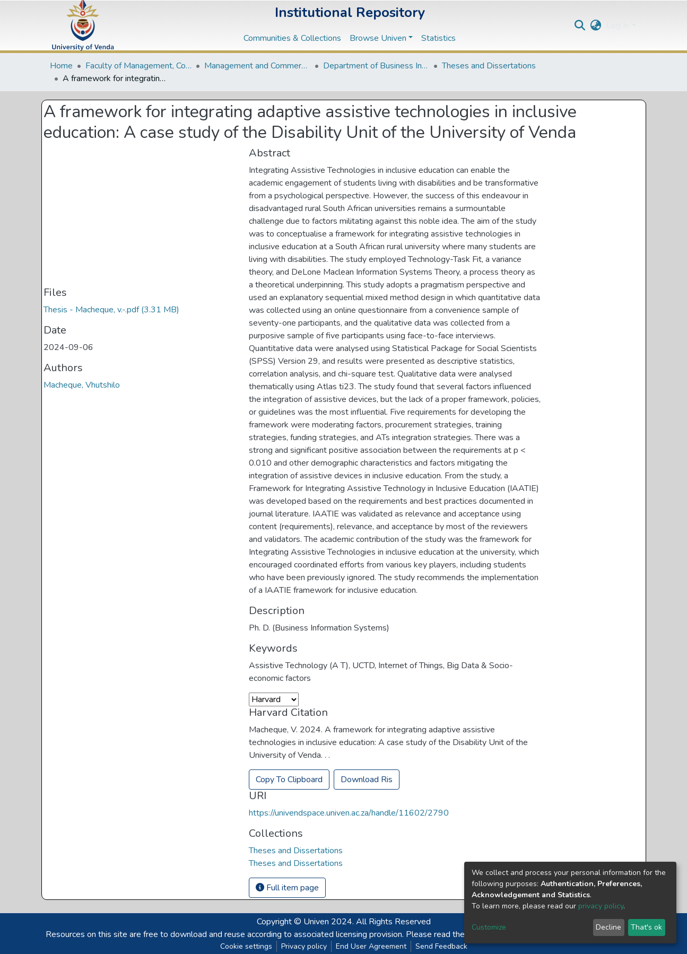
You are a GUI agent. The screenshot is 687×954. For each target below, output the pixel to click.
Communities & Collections (292, 38)
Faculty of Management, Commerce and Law (138, 66)
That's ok (646, 927)
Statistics (438, 38)
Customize (489, 927)
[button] (595, 25)
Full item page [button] (287, 888)
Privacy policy (304, 946)
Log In (617, 25)
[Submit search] (579, 25)
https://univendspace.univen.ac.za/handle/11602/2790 (349, 813)
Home (61, 66)
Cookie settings (246, 946)
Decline (608, 927)
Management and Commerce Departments (257, 66)
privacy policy (600, 906)
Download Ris (367, 779)
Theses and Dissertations (489, 66)
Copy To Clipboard (289, 779)
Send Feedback (441, 946)
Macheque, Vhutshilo (82, 385)
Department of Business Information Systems (376, 66)
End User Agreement (371, 946)
